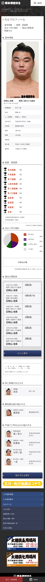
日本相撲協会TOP (6, 9)
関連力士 (8, 31)
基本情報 (8, 25)
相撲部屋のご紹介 (9, 514)
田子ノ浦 (18, 108)
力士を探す (4, 11)
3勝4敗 (28, 338)
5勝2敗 (28, 285)
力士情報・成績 (18, 9)
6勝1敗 (28, 306)
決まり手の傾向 (11, 28)
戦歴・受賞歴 (22, 25)
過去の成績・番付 (9, 518)
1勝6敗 (28, 317)
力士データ (29, 9)
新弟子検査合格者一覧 (10, 523)
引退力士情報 (7, 528)
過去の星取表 (28, 28)
